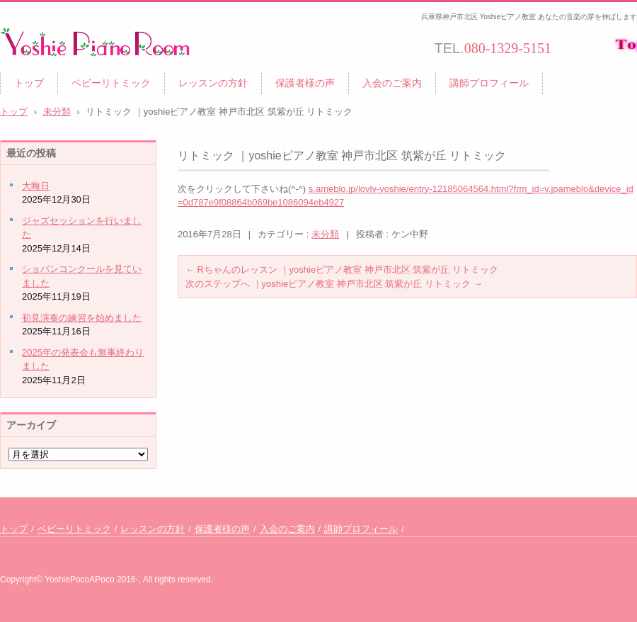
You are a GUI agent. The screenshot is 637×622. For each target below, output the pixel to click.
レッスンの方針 (213, 83)
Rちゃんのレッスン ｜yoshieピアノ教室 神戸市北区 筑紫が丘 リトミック (341, 269)
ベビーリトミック (111, 83)
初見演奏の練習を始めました (82, 317)
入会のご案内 (392, 83)
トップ (29, 83)
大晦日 (36, 186)
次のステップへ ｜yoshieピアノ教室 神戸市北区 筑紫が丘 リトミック (334, 283)
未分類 (325, 234)
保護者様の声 (305, 83)
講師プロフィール (489, 83)
